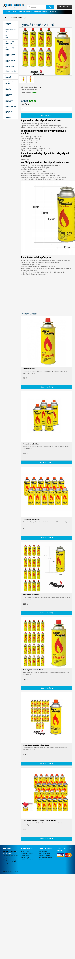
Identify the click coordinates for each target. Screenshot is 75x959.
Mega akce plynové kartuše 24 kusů (36, 745)
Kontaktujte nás (43, 851)
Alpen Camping (35, 87)
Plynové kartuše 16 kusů (32, 594)
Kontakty (53, 11)
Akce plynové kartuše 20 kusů (33, 670)
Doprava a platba (11, 11)
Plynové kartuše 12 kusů (32, 519)
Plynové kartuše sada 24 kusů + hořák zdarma (39, 820)
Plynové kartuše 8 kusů (17, 17)
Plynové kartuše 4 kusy (31, 444)
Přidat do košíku (46, 115)
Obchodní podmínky (25, 11)
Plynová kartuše (29, 369)
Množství (25, 104)
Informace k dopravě (44, 861)
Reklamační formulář (40, 11)
